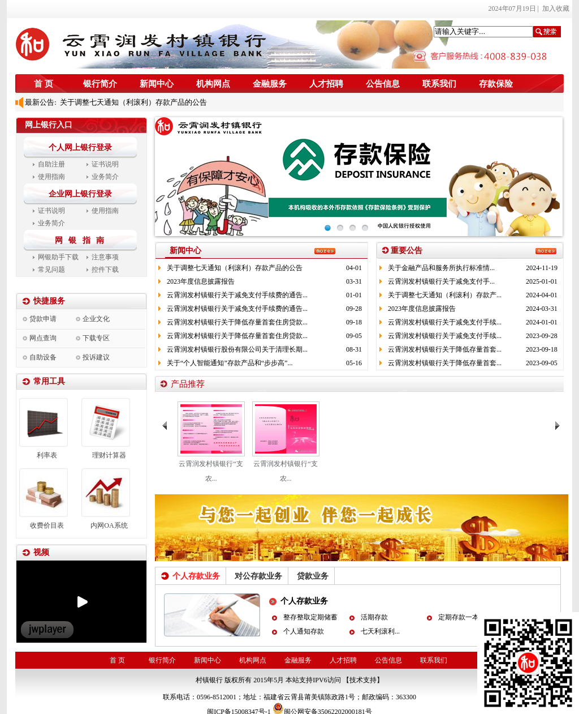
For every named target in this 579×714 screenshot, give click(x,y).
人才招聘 (326, 83)
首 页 (43, 83)
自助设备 (43, 357)
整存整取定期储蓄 (310, 617)
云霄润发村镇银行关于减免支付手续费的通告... (237, 295)
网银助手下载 (58, 257)
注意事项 (105, 257)
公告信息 (383, 83)
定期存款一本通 (462, 617)
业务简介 (105, 177)
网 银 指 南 (82, 240)
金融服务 (270, 83)
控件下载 (105, 269)
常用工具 (49, 381)
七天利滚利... (380, 631)
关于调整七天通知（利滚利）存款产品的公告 (132, 102)
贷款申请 (43, 319)
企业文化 (96, 319)
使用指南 (51, 177)
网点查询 (43, 338)
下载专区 (96, 338)
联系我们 (439, 83)
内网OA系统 (108, 525)
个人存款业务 (304, 601)
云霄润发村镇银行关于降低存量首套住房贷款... (237, 322)
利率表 (47, 455)
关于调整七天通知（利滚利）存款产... (445, 295)
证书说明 (105, 164)
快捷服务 (49, 301)
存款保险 (496, 83)
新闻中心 (157, 83)
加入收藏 (555, 8)
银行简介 (100, 83)
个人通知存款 (303, 631)
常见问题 (51, 269)
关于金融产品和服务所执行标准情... (441, 268)
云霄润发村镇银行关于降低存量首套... (445, 349)
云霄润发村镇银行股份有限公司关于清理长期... (237, 349)
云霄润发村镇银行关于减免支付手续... (445, 322)
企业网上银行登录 (80, 194)
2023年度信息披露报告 (201, 281)
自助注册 (51, 164)
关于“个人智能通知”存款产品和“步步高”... (229, 363)
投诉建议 (96, 357)
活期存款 (374, 617)
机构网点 (213, 83)
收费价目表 (47, 525)
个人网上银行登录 (80, 147)
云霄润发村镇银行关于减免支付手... (441, 281)
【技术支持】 (363, 680)
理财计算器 (109, 455)
